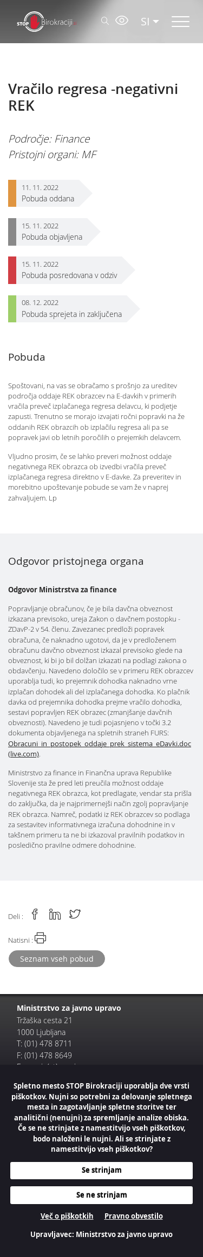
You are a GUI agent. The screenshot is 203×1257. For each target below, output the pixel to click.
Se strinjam (102, 1170)
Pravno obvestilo (133, 1216)
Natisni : (27, 938)
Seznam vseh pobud (57, 959)
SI (145, 21)
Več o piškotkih (67, 1216)
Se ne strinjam (101, 1195)
